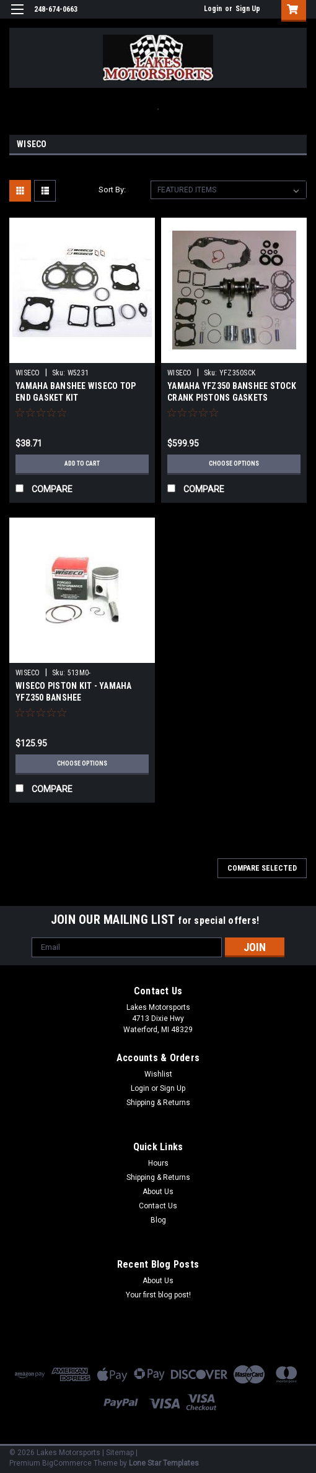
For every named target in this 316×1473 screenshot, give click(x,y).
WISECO (27, 373)
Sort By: (112, 189)
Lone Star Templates (164, 1463)
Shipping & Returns (158, 1102)
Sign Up (247, 8)
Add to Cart (82, 463)
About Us (158, 1191)
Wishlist (158, 1074)
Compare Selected (262, 868)
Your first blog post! (158, 1295)
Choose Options (234, 463)
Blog (158, 1220)
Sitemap (120, 1452)
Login (213, 8)
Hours (158, 1163)
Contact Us (158, 1206)
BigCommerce (67, 1463)
